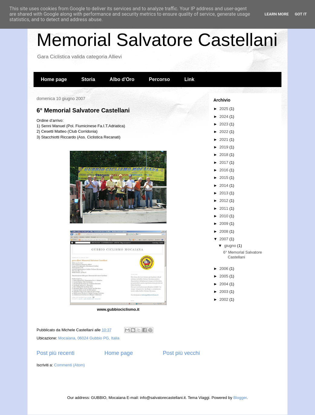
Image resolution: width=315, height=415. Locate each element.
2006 (224, 268)
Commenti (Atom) (69, 365)
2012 (224, 200)
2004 (224, 284)
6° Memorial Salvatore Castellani (83, 110)
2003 (224, 291)
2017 (224, 162)
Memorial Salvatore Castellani (157, 40)
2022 (224, 131)
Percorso (159, 79)
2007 (224, 239)
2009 (224, 223)
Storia (88, 79)
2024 (224, 116)
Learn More (277, 14)
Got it (301, 14)
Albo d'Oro (122, 79)
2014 (224, 185)
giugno (230, 245)
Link (189, 79)
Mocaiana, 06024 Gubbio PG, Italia (88, 338)
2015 (224, 177)
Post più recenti (55, 353)
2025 (224, 108)
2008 (224, 231)
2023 (224, 124)
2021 (224, 139)
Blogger (240, 397)
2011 (224, 208)
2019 (224, 147)
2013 (224, 193)
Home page (54, 79)
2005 (224, 276)
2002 (224, 299)
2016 (224, 170)
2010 (224, 216)
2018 (224, 154)
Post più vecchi (181, 353)
